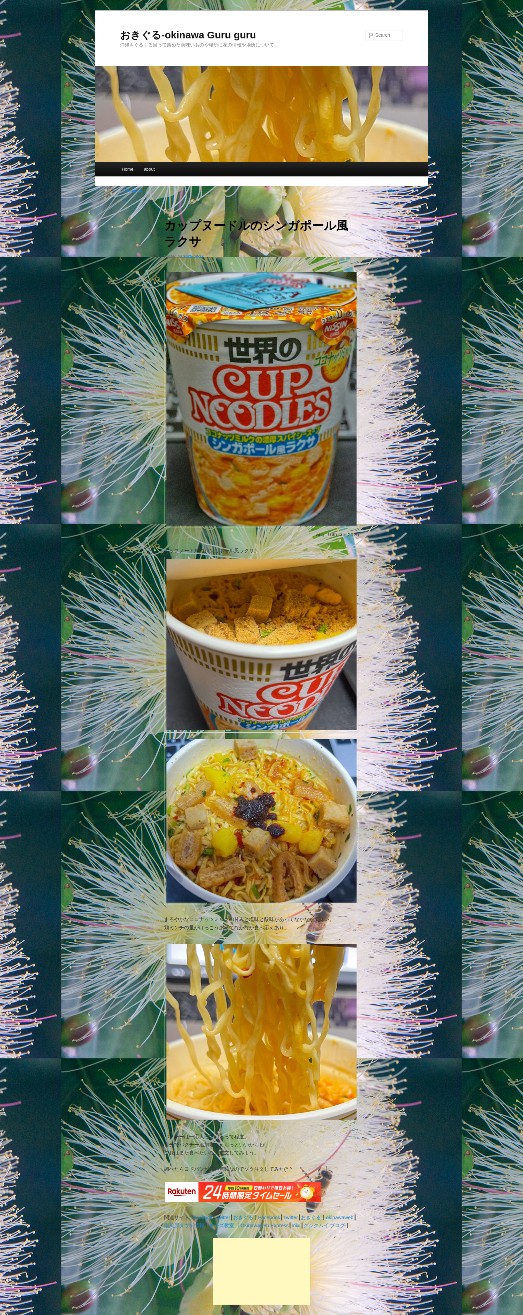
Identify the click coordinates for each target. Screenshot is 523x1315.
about (149, 169)
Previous (131, 190)
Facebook (201, 1217)
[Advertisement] (261, 1271)
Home (127, 169)
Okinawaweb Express (264, 1225)
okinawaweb (340, 1217)
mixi (296, 1225)
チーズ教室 (221, 1225)
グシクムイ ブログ (324, 1225)
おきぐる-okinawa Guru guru (188, 34)
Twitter (222, 1217)
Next (396, 190)
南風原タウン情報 (184, 1225)
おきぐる (243, 1217)
